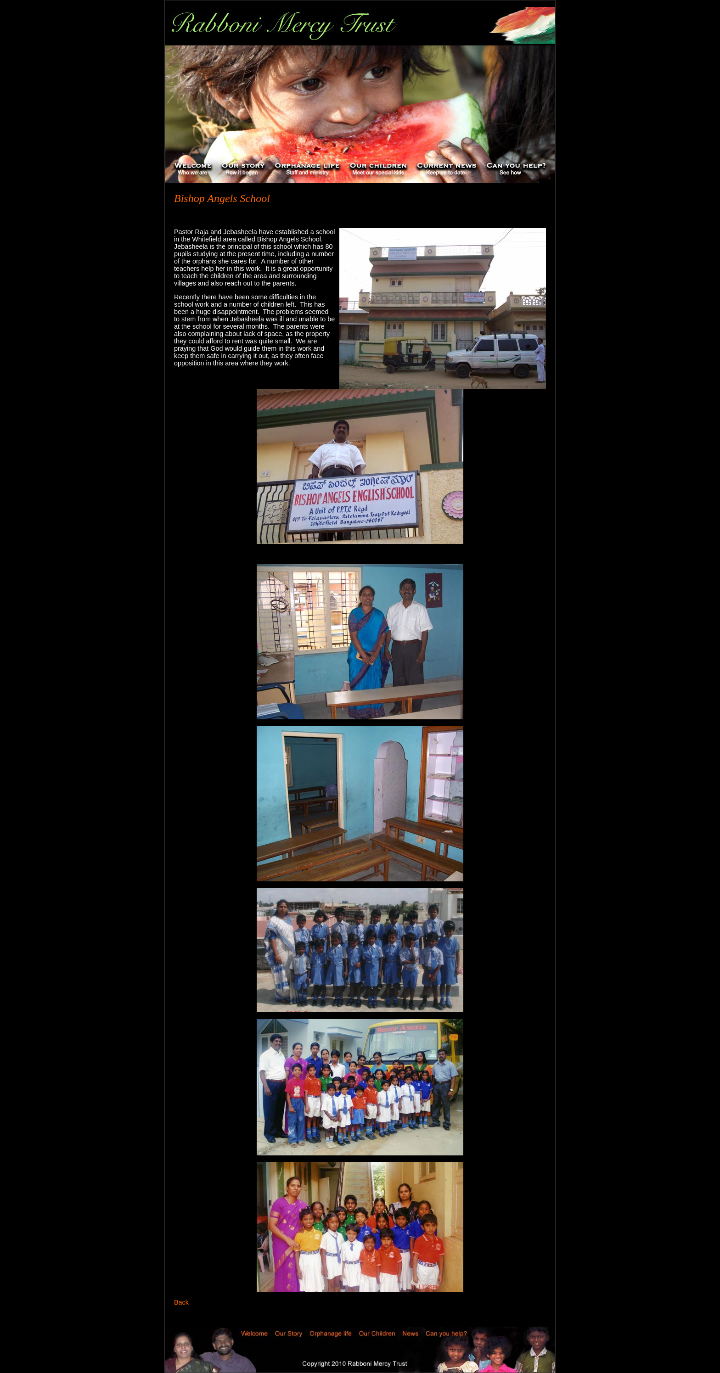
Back (181, 1302)
